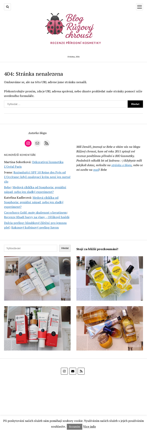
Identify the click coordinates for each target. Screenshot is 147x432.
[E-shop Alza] (73, 398)
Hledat (65, 248)
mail (96, 170)
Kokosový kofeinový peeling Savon (35, 227)
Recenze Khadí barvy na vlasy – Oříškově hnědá (36, 217)
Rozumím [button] (74, 426)
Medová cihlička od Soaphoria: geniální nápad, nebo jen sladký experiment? (33, 202)
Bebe (7, 187)
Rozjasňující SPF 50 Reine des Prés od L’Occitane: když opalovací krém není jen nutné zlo (37, 177)
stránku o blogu (121, 165)
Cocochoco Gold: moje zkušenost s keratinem (35, 212)
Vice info (89, 426)
